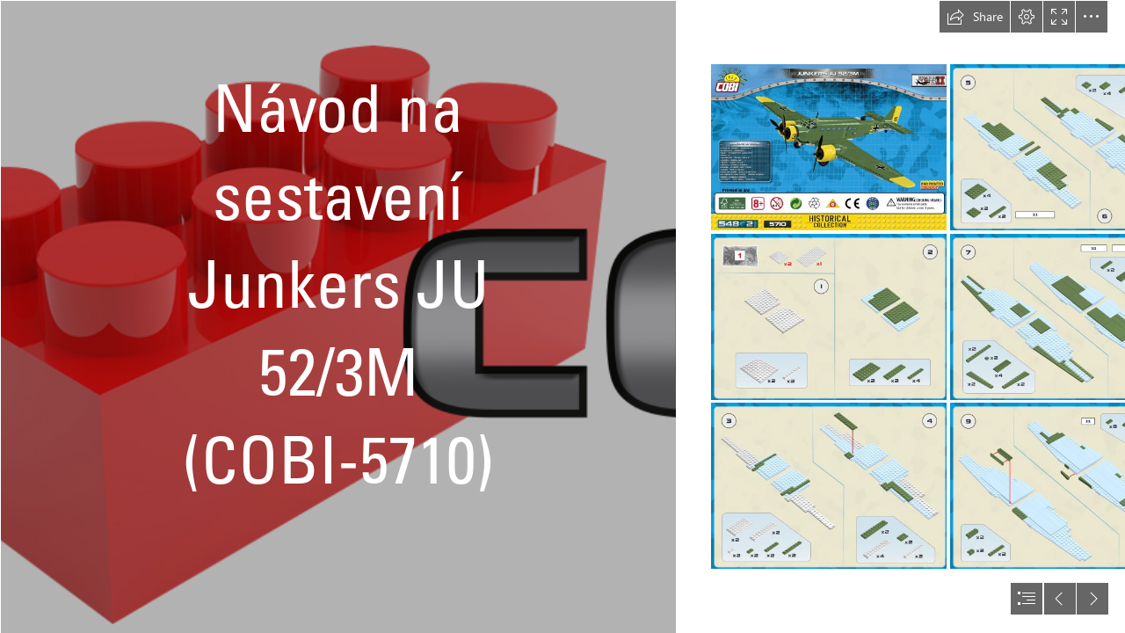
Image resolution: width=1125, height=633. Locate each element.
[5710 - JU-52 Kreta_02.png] (828, 317)
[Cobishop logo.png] (337, 316)
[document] (562, 316)
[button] (975, 17)
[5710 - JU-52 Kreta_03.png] (828, 486)
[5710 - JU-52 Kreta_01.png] (828, 147)
